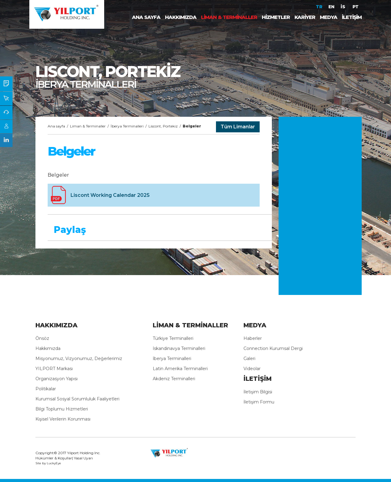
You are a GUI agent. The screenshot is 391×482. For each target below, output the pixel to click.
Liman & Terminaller (88, 126)
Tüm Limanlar (238, 127)
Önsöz (42, 338)
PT (356, 6)
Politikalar (45, 389)
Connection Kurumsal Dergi (273, 348)
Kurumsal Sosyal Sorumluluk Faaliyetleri (77, 399)
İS (343, 6)
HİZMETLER (276, 17)
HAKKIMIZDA (180, 17)
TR (319, 6)
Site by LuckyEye (48, 463)
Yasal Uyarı (83, 458)
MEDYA (328, 17)
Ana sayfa (56, 126)
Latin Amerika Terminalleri (180, 368)
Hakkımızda (47, 348)
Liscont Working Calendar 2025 (110, 195)
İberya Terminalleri (127, 126)
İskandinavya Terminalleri (179, 348)
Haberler (252, 338)
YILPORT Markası (54, 368)
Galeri (249, 358)
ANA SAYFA (146, 17)
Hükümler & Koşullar (53, 458)
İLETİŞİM (352, 17)
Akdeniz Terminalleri (174, 378)
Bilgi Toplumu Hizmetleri (61, 409)
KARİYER (304, 17)
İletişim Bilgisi (257, 392)
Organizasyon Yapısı (56, 378)
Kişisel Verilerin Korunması (62, 419)
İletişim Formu (258, 402)
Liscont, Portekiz (163, 126)
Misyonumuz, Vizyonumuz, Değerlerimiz (78, 358)
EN (331, 6)
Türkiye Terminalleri (173, 338)
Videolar (252, 368)
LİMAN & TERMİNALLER (229, 17)
